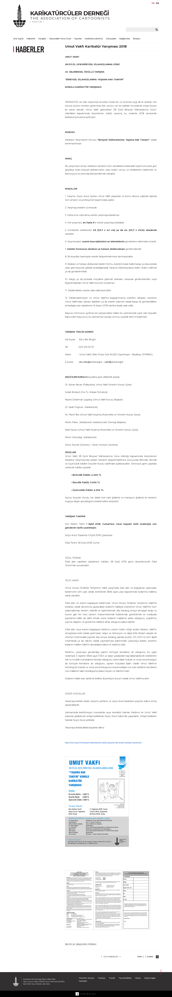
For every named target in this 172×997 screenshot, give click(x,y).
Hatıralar (83, 981)
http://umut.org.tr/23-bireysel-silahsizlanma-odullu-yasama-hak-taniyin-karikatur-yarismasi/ (103, 743)
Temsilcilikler (125, 978)
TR (152, 3)
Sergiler (42, 38)
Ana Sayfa (18, 38)
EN (157, 3)
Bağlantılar (124, 38)
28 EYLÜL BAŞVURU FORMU (80, 944)
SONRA (150, 957)
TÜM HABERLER (110, 956)
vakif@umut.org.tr (113, 362)
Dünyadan (111, 38)
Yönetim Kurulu (86, 978)
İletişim (136, 38)
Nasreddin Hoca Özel (60, 38)
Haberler (30, 38)
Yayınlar (78, 38)
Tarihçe (101, 978)
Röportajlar (150, 978)
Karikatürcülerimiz (94, 38)
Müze (138, 978)
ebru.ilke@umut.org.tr (90, 362)
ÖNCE (139, 957)
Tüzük (112, 978)
